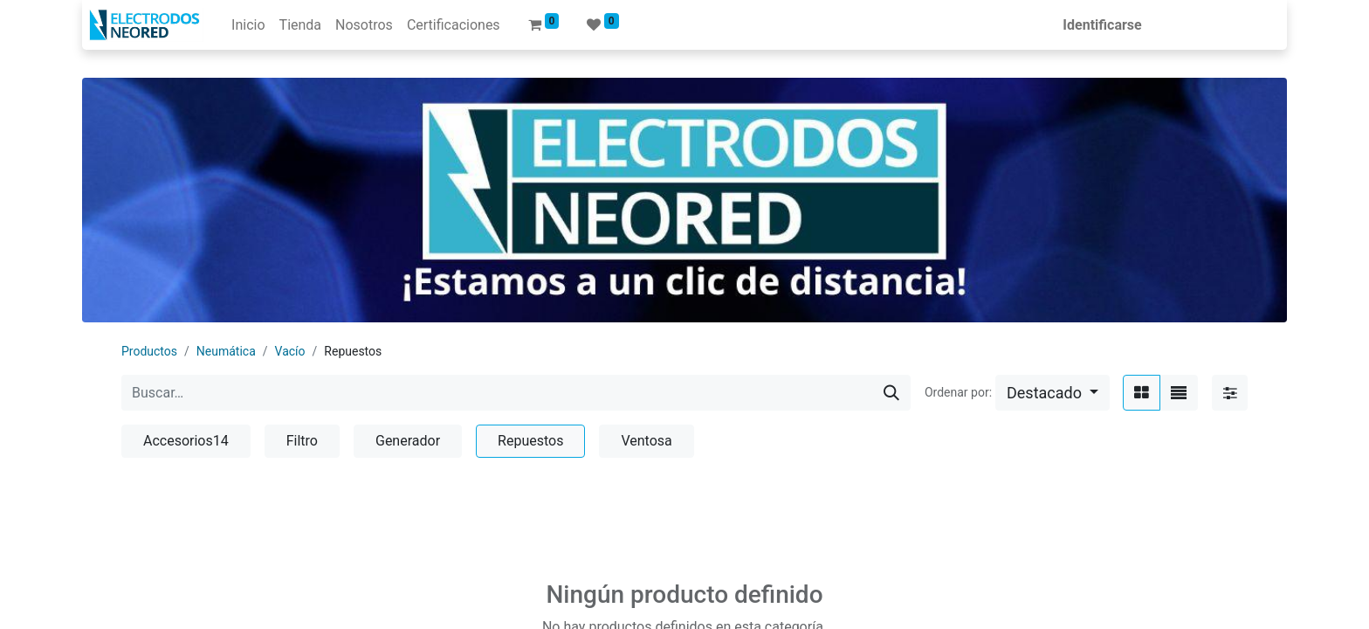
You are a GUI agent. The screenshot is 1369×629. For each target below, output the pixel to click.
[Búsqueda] (891, 393)
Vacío (290, 351)
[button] (1052, 393)
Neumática (226, 351)
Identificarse (1107, 25)
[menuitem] (242, 25)
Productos (149, 351)
